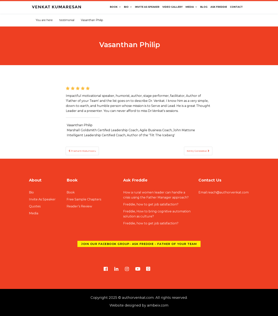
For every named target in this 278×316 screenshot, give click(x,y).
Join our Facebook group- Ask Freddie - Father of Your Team (139, 244)
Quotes (35, 206)
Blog (204, 6)
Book (115, 6)
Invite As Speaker (147, 6)
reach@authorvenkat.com (223, 192)
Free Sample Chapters (84, 199)
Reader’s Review (79, 206)
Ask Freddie (218, 6)
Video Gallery (172, 6)
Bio (128, 6)
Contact (236, 6)
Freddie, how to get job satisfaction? (150, 204)
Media (191, 6)
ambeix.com (158, 305)
